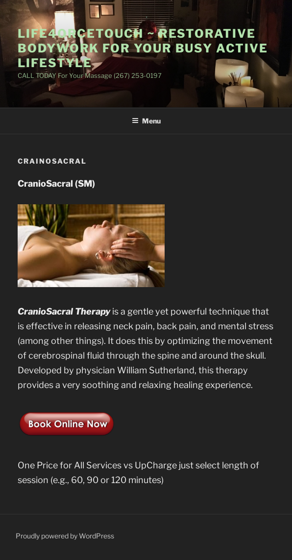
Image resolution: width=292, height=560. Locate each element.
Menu (146, 121)
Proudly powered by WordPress (65, 536)
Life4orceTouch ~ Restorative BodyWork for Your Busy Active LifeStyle (143, 48)
